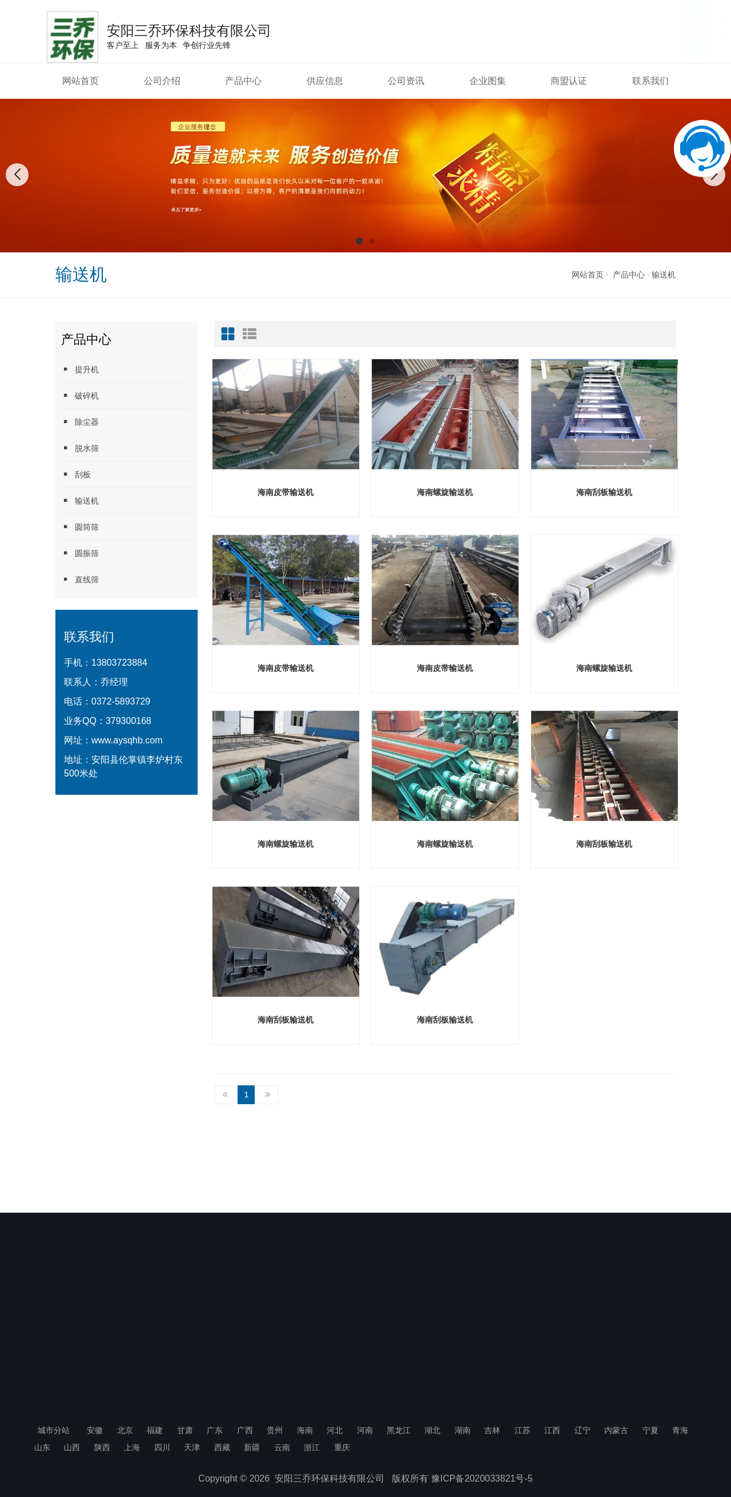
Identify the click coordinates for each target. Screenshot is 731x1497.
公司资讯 (406, 81)
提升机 (80, 369)
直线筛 (80, 579)
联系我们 (650, 81)
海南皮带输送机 (286, 492)
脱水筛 (80, 448)
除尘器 (80, 421)
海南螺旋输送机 (445, 492)
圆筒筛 (80, 527)
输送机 (664, 274)
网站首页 (80, 81)
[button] (359, 241)
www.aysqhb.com (127, 740)
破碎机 (80, 395)
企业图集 (487, 81)
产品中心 (243, 81)
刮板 (76, 474)
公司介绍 (162, 81)
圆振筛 (80, 553)
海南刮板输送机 (604, 492)
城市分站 (54, 1430)
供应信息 (325, 81)
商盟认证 (569, 81)
